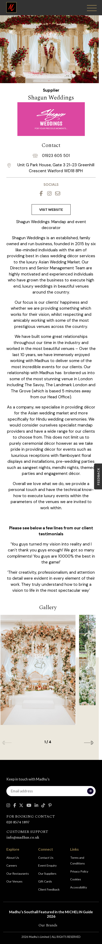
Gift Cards (45, 881)
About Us (12, 857)
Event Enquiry (47, 865)
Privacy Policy (79, 871)
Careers (11, 865)
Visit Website (51, 209)
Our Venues (14, 881)
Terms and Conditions (77, 860)
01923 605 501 (56, 155)
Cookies (75, 879)
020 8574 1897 (17, 822)
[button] (89, 742)
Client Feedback (49, 889)
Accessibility (78, 887)
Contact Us (45, 857)
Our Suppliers (47, 873)
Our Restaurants (17, 873)
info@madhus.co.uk (22, 837)
